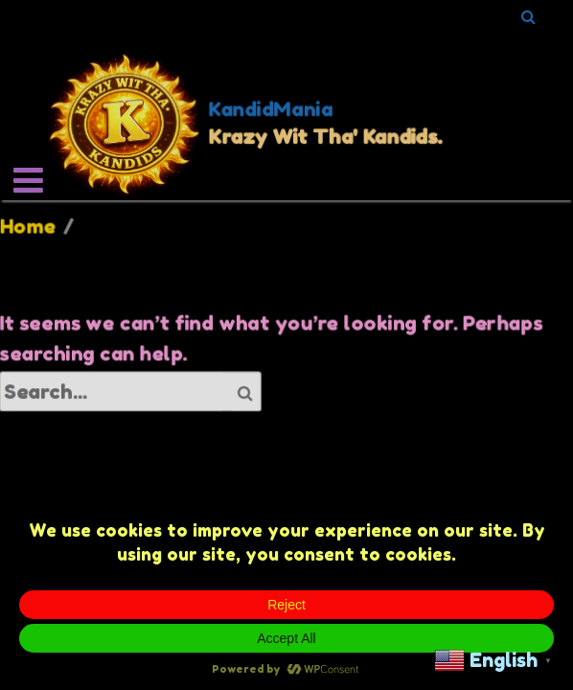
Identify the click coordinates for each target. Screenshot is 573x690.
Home (28, 227)
